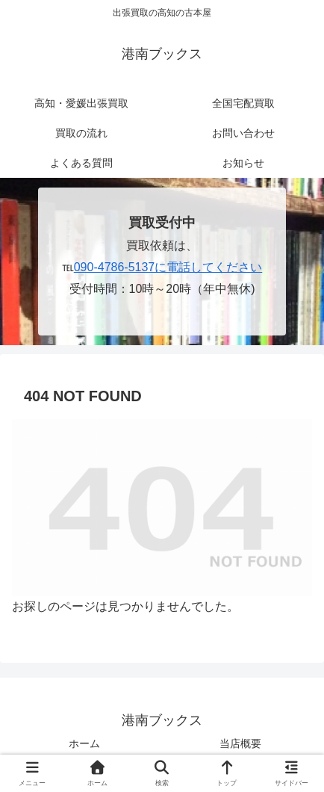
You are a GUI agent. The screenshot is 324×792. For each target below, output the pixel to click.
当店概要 (240, 743)
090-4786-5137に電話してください (168, 267)
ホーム (84, 743)
